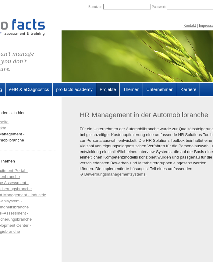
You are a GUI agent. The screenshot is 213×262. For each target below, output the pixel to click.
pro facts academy (74, 89)
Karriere (188, 89)
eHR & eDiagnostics (29, 89)
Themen (131, 89)
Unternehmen (159, 89)
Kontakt (189, 25)
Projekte (108, 89)
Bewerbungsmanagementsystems (115, 174)
